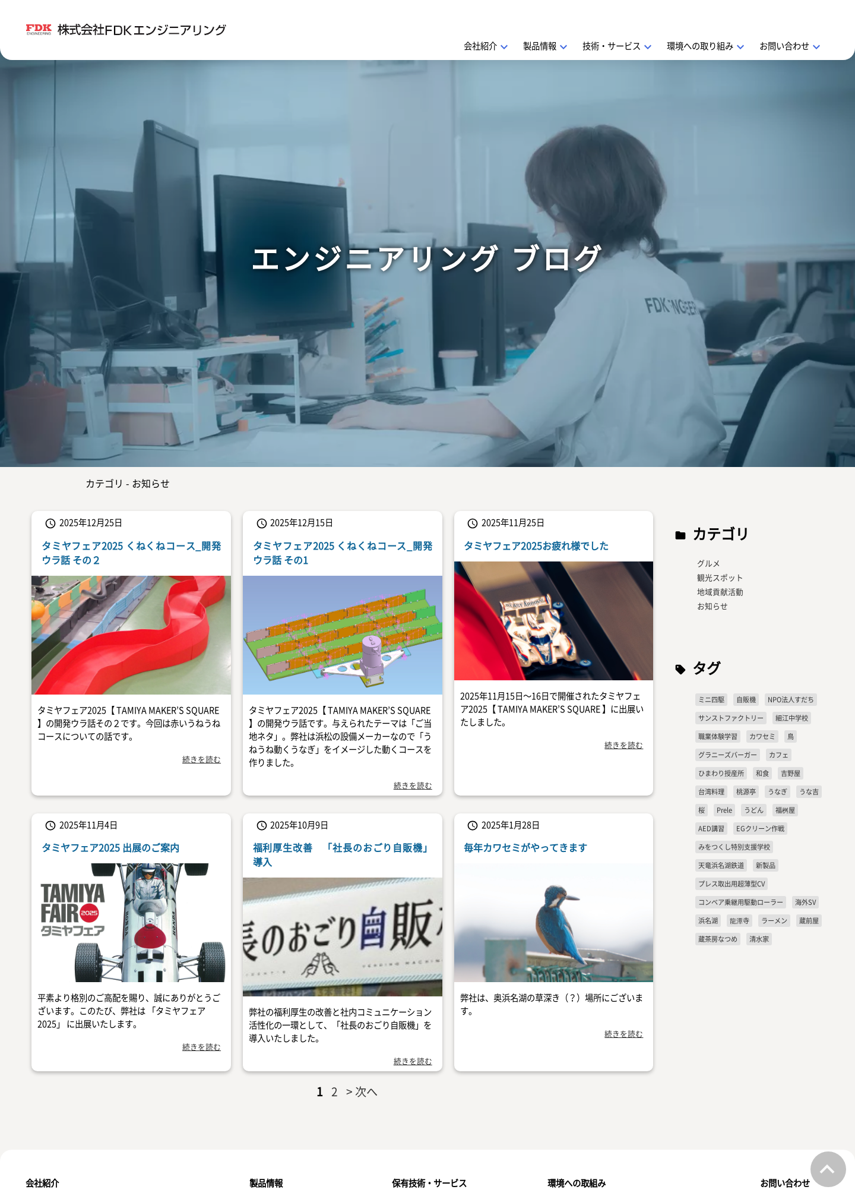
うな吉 (809, 792)
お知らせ (712, 605)
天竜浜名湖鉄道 (721, 865)
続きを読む (201, 759)
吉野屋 (790, 773)
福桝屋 (785, 810)
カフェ (778, 755)
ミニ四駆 (711, 700)
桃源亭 (746, 792)
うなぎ (777, 792)
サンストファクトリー (731, 718)
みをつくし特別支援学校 (734, 847)
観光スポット (720, 577)
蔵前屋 (809, 921)
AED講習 (711, 828)
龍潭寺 (739, 921)
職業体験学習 (717, 736)
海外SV (805, 902)
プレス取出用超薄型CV (731, 884)
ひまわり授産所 (721, 773)
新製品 (765, 865)
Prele (724, 810)
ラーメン (774, 921)
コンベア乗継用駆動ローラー (740, 902)
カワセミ (762, 736)
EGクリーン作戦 (760, 828)
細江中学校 (791, 718)
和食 (762, 773)
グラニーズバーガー (727, 755)
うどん (754, 810)
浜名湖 (708, 921)
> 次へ (362, 1091)
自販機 (746, 700)
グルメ (708, 563)
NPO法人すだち (791, 700)
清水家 (759, 939)
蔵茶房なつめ (717, 939)
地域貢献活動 (720, 591)
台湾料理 (711, 792)
